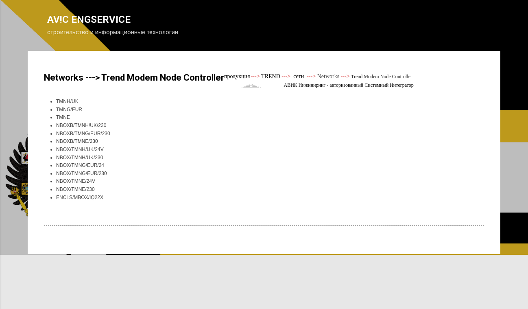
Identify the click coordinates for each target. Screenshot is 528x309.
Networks (328, 76)
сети (298, 76)
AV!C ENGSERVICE (89, 19)
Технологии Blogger (264, 271)
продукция (237, 76)
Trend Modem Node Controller (381, 76)
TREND (271, 76)
